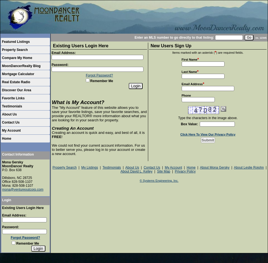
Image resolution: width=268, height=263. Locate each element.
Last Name (189, 71)
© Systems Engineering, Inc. (159, 180)
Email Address (192, 84)
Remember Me (25, 243)
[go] (249, 37)
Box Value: (189, 124)
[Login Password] (24, 231)
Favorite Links (13, 98)
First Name (190, 59)
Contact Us (11, 122)
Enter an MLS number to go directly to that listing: (174, 38)
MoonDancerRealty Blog (21, 66)
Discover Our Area (16, 90)
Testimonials (12, 106)
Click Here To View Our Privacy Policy (207, 134)
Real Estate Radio (16, 82)
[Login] (38, 248)
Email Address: (14, 215)
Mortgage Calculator (18, 74)
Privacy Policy (185, 171)
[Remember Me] (13, 243)
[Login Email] (24, 219)
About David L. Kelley (136, 171)
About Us (9, 114)
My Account (11, 130)
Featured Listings (16, 42)
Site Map (163, 171)
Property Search (15, 50)
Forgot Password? (25, 238)
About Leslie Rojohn (249, 167)
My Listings (89, 167)
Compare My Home (17, 58)
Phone (186, 95)
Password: (10, 227)
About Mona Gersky (215, 167)
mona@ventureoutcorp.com (22, 189)
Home (6, 139)
